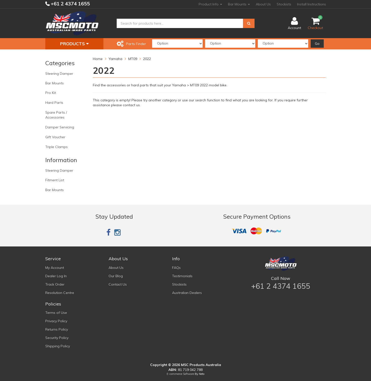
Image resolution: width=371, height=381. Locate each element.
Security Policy (56, 337)
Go (317, 43)
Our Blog (116, 276)
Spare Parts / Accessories (56, 115)
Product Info (210, 4)
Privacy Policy (56, 321)
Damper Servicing (59, 127)
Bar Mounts (239, 4)
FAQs (176, 267)
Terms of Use (56, 312)
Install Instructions (311, 4)
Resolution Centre (59, 292)
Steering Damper (59, 73)
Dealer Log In (56, 276)
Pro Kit (50, 93)
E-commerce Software (180, 374)
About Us (263, 4)
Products (74, 43)
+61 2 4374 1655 (69, 3)
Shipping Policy (57, 346)
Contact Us (118, 284)
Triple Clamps (56, 147)
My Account (54, 267)
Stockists (284, 4)
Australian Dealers (187, 292)
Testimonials (182, 276)
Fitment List (54, 180)
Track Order (55, 284)
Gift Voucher (55, 137)
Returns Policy (56, 329)
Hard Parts (54, 102)
